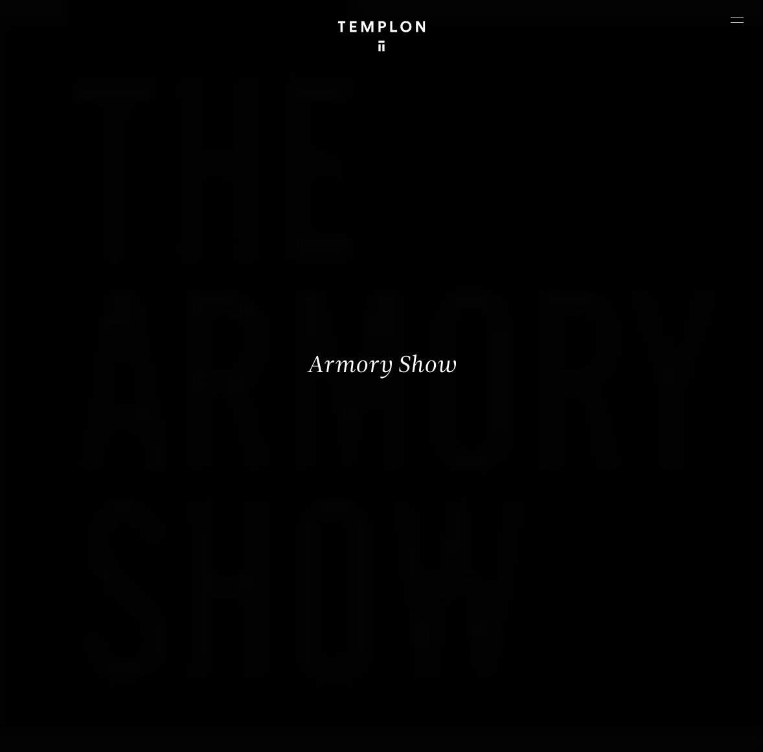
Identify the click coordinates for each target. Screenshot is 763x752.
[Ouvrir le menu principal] (737, 19)
